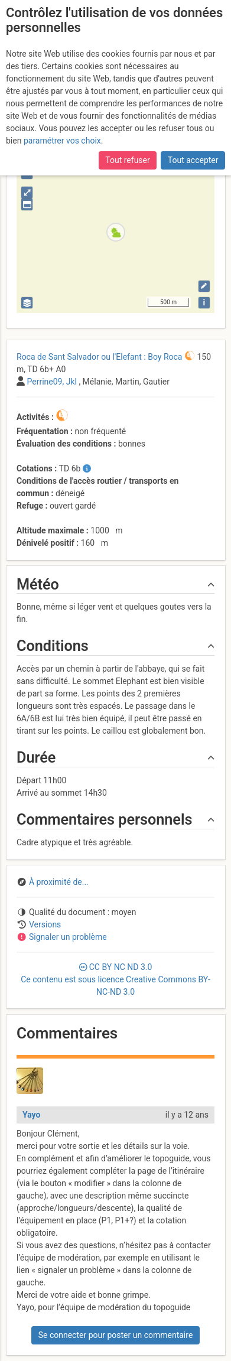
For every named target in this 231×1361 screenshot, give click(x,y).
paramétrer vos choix (62, 140)
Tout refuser (127, 160)
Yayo (31, 1114)
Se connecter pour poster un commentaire (115, 1335)
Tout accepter (193, 160)
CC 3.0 (115, 979)
